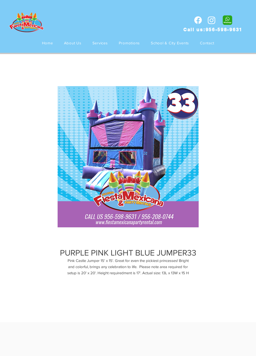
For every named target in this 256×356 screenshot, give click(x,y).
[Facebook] (198, 20)
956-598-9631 (224, 29)
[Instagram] (212, 20)
